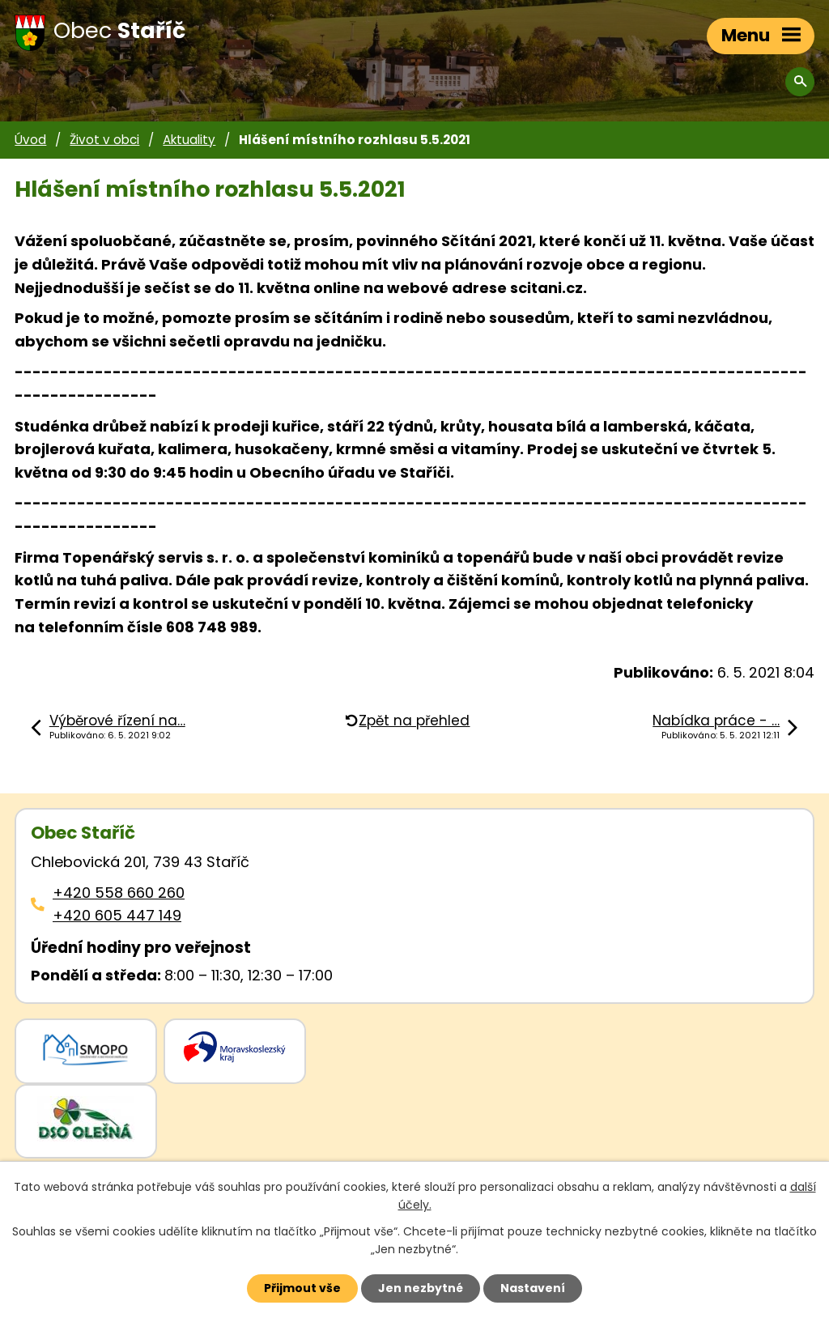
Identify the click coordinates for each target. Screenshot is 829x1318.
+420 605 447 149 (117, 915)
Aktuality (189, 139)
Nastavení (532, 1288)
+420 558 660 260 (119, 892)
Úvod (30, 139)
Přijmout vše (302, 1288)
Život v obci (104, 139)
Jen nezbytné (420, 1288)
